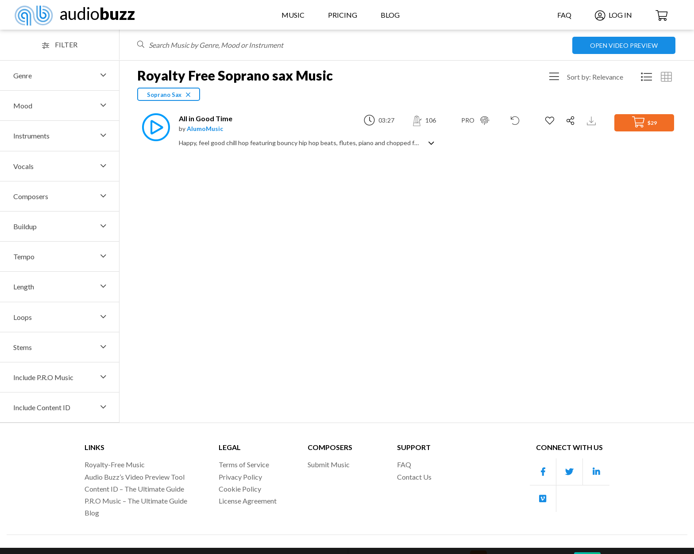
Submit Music (329, 464)
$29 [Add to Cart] (644, 121)
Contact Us (414, 477)
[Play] (153, 127)
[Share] (572, 120)
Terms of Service (244, 464)
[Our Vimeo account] (543, 498)
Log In (613, 15)
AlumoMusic (205, 128)
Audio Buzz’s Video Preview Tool (135, 477)
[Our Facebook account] (543, 471)
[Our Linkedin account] (596, 471)
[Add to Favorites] (550, 120)
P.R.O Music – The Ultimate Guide (136, 500)
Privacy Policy (240, 477)
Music (293, 15)
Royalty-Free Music (115, 464)
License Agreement (248, 500)
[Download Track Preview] (592, 120)
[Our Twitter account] (569, 471)
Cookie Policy (240, 489)
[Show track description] (431, 142)
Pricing (342, 15)
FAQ (564, 15)
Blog (390, 15)
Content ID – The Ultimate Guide (134, 489)
